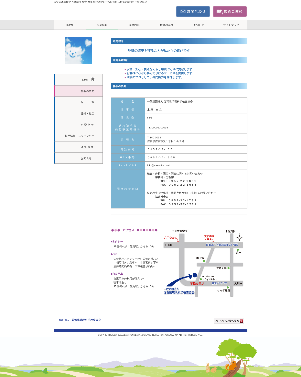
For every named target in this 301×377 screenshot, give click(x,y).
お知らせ (199, 24)
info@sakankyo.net (158, 165)
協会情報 (102, 24)
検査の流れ (166, 24)
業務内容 (134, 24)
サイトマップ (231, 24)
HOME (70, 24)
